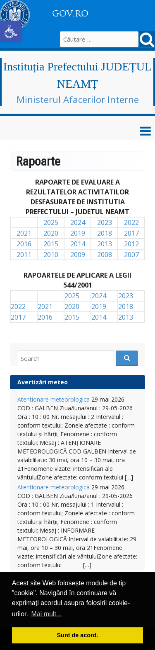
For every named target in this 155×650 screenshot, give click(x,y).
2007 (131, 254)
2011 (24, 254)
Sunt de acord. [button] (77, 635)
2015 (50, 243)
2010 (50, 254)
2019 (77, 233)
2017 (131, 233)
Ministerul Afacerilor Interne (78, 99)
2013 (104, 243)
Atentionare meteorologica (53, 399)
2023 (104, 222)
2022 (131, 222)
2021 (24, 233)
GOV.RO (70, 13)
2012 (131, 243)
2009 (77, 254)
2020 (50, 233)
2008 (104, 254)
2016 (24, 243)
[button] (10, 31)
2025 (50, 222)
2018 (104, 233)
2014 (77, 243)
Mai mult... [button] (46, 613)
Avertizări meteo (42, 382)
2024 (77, 222)
